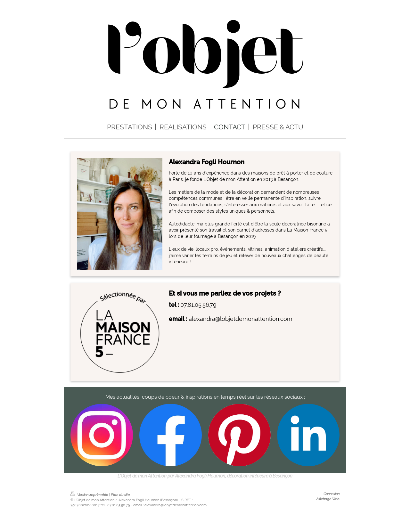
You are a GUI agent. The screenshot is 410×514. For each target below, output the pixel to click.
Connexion (332, 494)
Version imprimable (89, 495)
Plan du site (120, 495)
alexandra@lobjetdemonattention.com (240, 318)
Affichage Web (328, 499)
